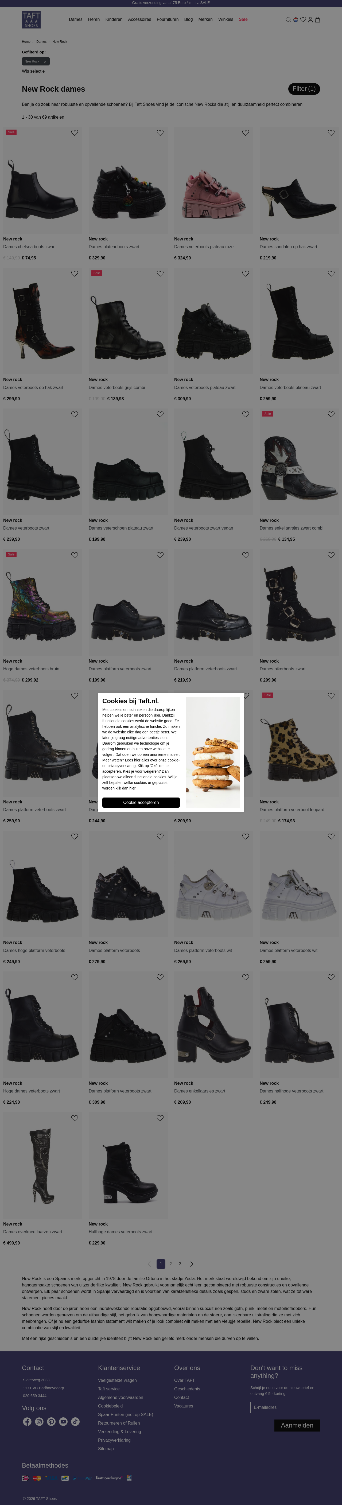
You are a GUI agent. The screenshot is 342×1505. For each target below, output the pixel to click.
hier (137, 760)
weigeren (151, 771)
